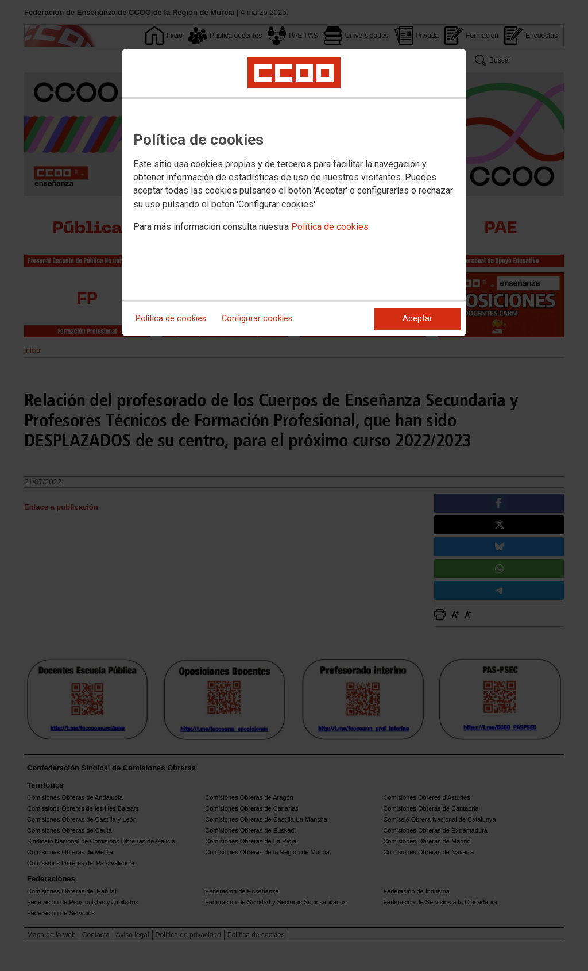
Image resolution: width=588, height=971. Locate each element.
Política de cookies (330, 226)
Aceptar (417, 318)
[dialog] (294, 192)
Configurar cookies (257, 318)
